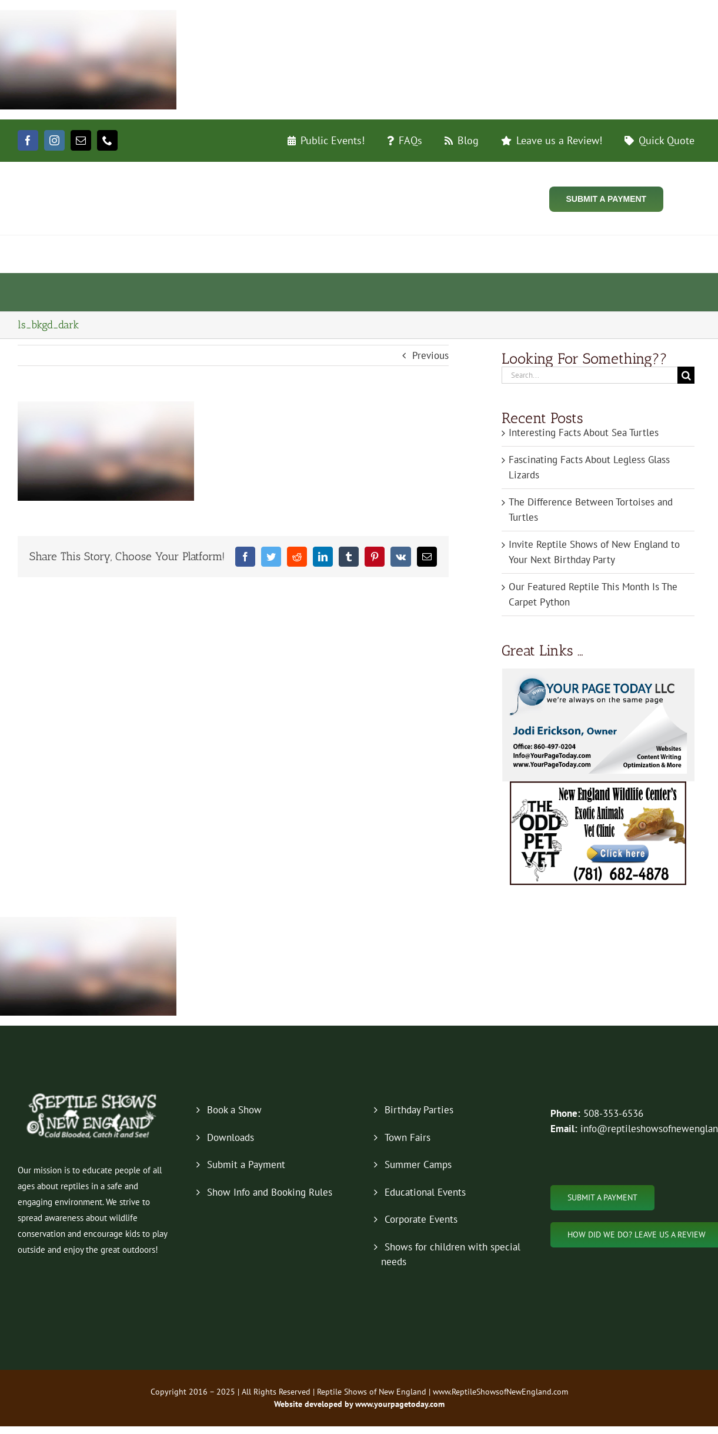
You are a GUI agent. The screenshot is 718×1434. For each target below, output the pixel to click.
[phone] (107, 140)
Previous (430, 355)
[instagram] (54, 140)
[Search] (685, 375)
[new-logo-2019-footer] (93, 1095)
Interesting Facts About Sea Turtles (584, 432)
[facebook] (28, 140)
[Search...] (589, 375)
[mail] (81, 140)
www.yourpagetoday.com (399, 1404)
